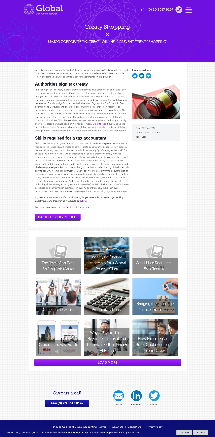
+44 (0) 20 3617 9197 (67, 405)
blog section (68, 207)
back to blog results (57, 217)
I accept (184, 432)
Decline (200, 432)
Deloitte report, (100, 124)
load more (107, 362)
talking (83, 201)
